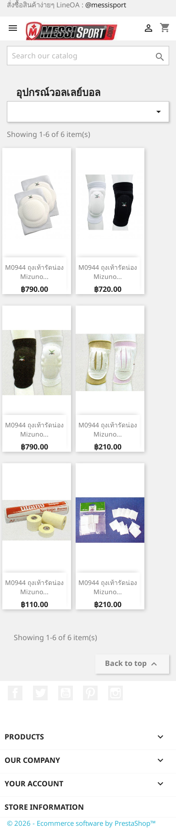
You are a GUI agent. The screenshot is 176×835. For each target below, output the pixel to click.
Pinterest (90, 693)
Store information (44, 807)
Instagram (115, 693)
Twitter (40, 693)
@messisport (105, 4)
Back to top (132, 664)
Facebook (15, 693)
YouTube (65, 693)
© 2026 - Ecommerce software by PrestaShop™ (81, 823)
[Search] (88, 55)
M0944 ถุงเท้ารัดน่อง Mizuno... (34, 272)
